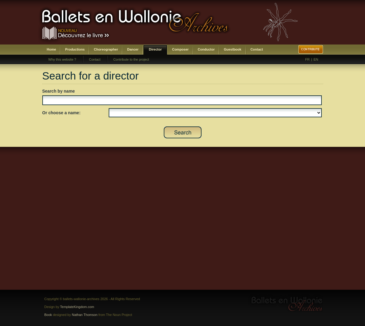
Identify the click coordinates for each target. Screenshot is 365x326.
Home (51, 49)
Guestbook (232, 49)
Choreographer (106, 49)
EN (316, 59)
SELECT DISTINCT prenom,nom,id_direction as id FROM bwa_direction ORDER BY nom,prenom (215, 112)
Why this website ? (62, 59)
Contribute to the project (131, 59)
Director (155, 49)
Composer (180, 49)
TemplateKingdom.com (77, 307)
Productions (75, 49)
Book (48, 315)
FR (307, 59)
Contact (257, 49)
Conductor (206, 49)
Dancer (133, 49)
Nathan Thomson (84, 315)
